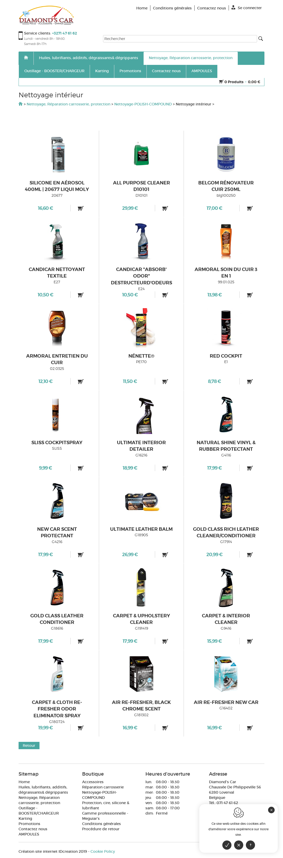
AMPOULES (201, 71)
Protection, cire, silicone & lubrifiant (105, 805)
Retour (29, 745)
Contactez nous (166, 71)
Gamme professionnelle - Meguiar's (105, 816)
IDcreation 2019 (53, 851)
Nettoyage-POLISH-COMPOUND (143, 104)
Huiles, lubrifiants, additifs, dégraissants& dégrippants (88, 57)
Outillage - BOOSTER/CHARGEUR (54, 71)
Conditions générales (101, 823)
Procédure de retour (101, 829)
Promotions (130, 71)
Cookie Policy (102, 851)
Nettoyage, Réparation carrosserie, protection (191, 57)
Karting (102, 71)
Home (24, 782)
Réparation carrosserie (103, 787)
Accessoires (93, 782)
